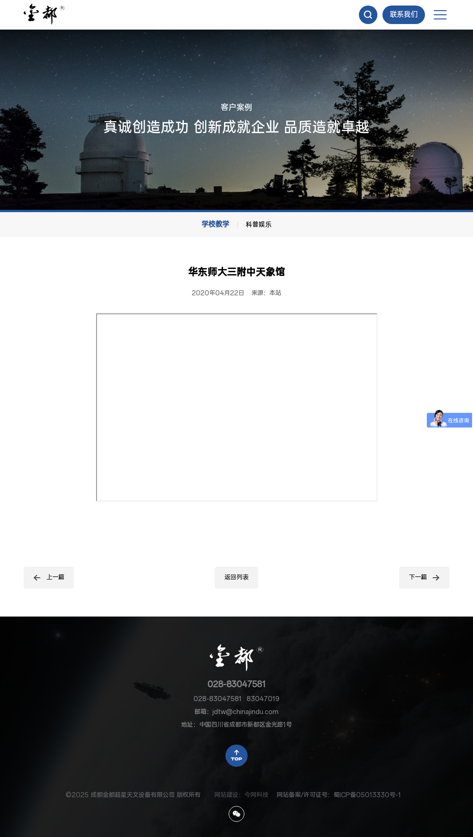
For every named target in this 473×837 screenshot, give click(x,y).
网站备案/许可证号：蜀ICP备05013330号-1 (339, 795)
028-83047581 (236, 684)
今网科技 (256, 795)
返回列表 (236, 577)
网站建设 (226, 795)
